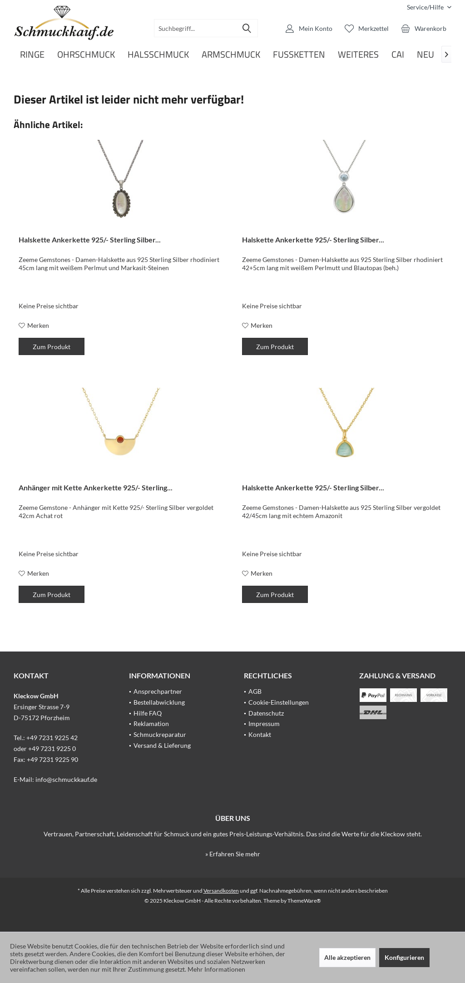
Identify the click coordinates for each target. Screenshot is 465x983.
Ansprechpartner (158, 691)
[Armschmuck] (231, 54)
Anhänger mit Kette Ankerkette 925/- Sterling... (96, 487)
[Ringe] (32, 54)
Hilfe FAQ (148, 713)
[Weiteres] (358, 54)
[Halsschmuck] (158, 54)
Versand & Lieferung (162, 745)
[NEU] (425, 54)
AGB (255, 691)
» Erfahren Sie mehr (232, 854)
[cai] (398, 54)
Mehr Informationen (216, 969)
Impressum (264, 723)
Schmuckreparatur (160, 734)
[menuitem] (425, 7)
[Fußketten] (299, 54)
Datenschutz (266, 713)
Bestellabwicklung (159, 702)
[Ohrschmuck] (86, 54)
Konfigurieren (404, 957)
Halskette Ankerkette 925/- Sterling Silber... (90, 239)
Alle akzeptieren (347, 957)
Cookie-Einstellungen (278, 702)
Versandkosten (221, 890)
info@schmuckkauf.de (66, 779)
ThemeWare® (304, 900)
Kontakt (259, 734)
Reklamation (151, 723)
